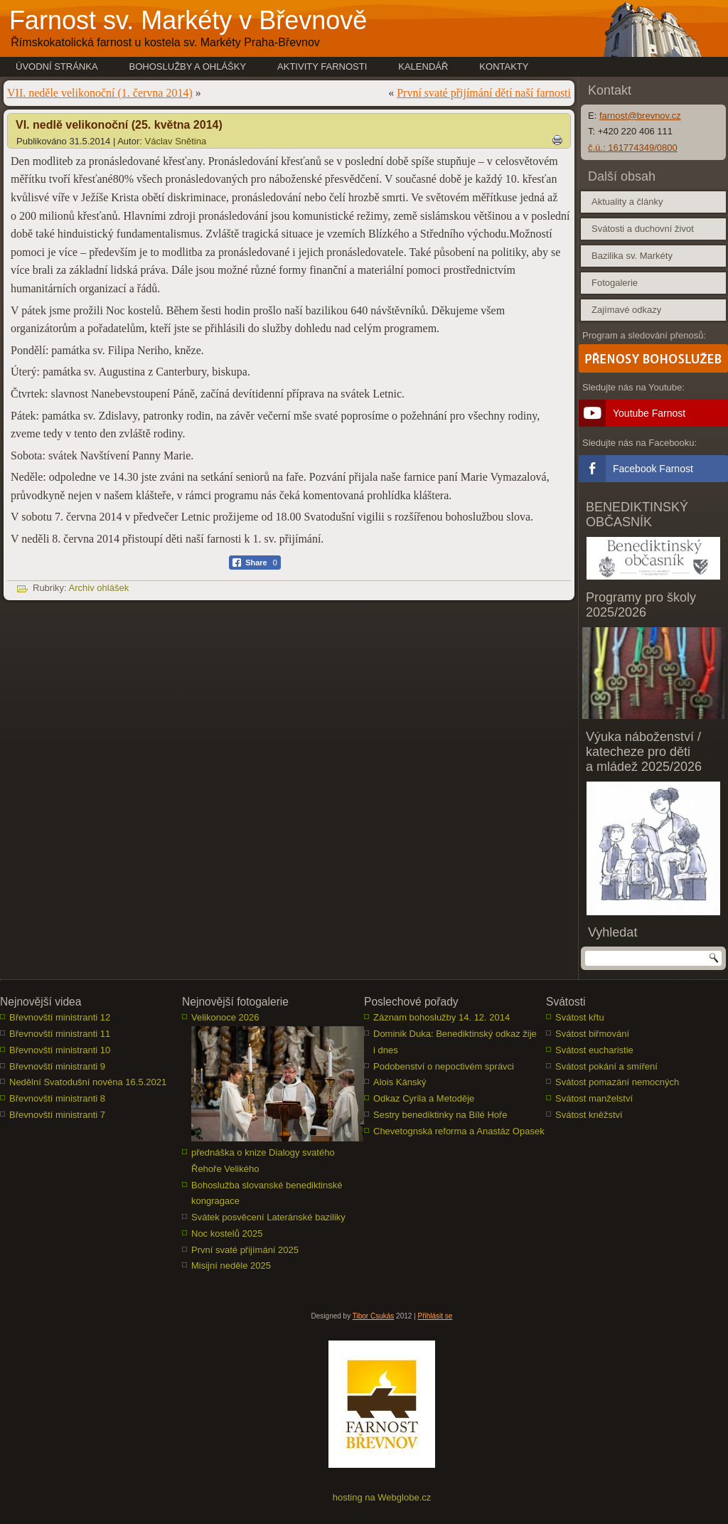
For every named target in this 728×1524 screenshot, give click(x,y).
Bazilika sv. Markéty (632, 255)
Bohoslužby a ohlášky (188, 66)
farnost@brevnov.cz (640, 115)
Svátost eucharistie (594, 1050)
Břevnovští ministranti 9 (57, 1066)
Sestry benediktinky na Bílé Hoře (440, 1114)
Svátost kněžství (589, 1114)
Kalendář (423, 66)
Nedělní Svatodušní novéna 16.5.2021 (87, 1082)
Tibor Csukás (374, 1316)
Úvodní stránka (57, 66)
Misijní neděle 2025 (231, 1265)
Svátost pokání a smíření (606, 1066)
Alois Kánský (399, 1082)
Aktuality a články (627, 201)
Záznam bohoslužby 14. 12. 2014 (441, 1017)
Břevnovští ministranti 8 (57, 1098)
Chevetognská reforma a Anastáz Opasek (459, 1131)
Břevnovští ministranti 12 (59, 1017)
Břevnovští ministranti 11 (59, 1033)
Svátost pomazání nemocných (617, 1082)
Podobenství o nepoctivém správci (443, 1066)
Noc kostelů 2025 (226, 1233)
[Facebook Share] (255, 562)
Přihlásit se (435, 1316)
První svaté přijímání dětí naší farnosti (484, 93)
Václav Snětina (176, 141)
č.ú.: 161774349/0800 (633, 147)
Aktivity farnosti (322, 66)
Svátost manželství (594, 1098)
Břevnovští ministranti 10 (59, 1050)
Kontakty (503, 66)
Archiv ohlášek (99, 587)
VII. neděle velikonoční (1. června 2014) (100, 93)
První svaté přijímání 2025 (245, 1250)
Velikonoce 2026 (225, 1017)
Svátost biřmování (592, 1033)
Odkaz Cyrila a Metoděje (423, 1098)
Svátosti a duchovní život (643, 228)
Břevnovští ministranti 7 (57, 1114)
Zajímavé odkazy (626, 309)
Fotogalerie (615, 282)
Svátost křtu (579, 1017)
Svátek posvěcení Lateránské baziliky (268, 1217)
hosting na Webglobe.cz (382, 1497)
